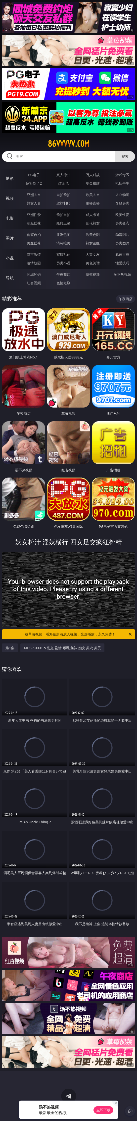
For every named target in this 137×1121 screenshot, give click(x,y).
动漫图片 (122, 234)
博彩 (10, 178)
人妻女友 (93, 254)
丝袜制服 (63, 203)
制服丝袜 (34, 223)
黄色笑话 (93, 263)
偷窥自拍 (34, 234)
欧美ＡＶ (93, 194)
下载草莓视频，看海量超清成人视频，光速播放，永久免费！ (76, 634)
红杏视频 (34, 282)
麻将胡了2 (34, 183)
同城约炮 (34, 274)
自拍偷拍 (63, 194)
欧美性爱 (122, 214)
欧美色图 (93, 234)
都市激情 (34, 254)
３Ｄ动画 (122, 194)
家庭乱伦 (63, 254)
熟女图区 (93, 243)
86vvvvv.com (68, 144)
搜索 (125, 156)
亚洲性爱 (34, 214)
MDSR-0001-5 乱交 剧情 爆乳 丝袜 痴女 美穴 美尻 (62, 647)
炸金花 (63, 183)
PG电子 (34, 174)
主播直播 (93, 203)
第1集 (9, 647)
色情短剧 (63, 282)
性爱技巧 (122, 263)
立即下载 (103, 1110)
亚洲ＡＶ (34, 194)
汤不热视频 (122, 274)
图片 (10, 238)
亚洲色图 (63, 234)
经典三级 (63, 223)
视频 (10, 198)
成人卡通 (93, 214)
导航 (10, 278)
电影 (10, 218)
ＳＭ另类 (122, 203)
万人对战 (93, 174)
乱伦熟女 (93, 223)
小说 (10, 258)
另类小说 (63, 263)
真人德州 (63, 174)
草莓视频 (93, 274)
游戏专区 (122, 174)
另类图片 (122, 243)
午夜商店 (63, 274)
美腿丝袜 (34, 243)
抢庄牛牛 (122, 183)
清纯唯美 (63, 243)
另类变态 (122, 223)
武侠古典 (122, 254)
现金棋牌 (93, 183)
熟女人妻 (34, 203)
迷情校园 (34, 263)
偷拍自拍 (63, 214)
